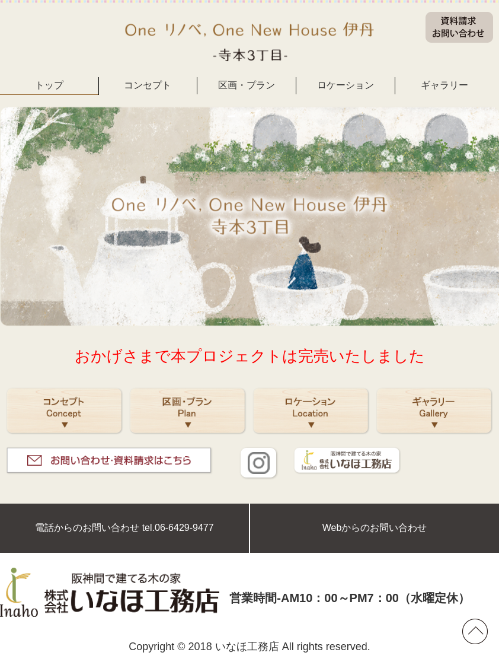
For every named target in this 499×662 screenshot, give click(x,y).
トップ (49, 85)
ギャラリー (444, 85)
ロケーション (345, 85)
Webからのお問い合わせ (374, 528)
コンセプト (147, 85)
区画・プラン (246, 85)
